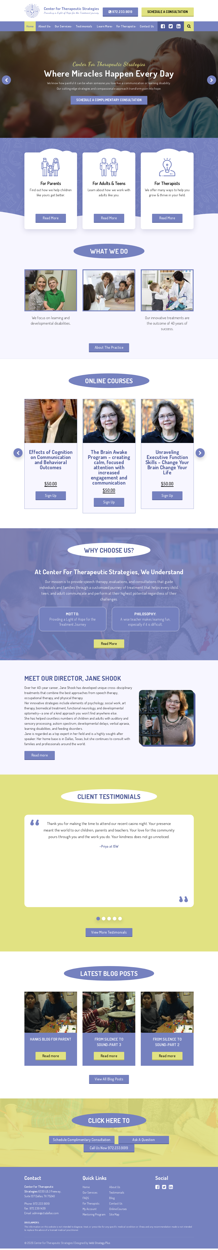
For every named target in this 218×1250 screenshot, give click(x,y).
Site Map (114, 1216)
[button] (98, 919)
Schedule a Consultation (167, 12)
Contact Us (147, 26)
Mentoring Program (94, 1216)
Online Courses (118, 1210)
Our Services (63, 26)
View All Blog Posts (109, 1080)
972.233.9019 (120, 12)
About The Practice (109, 347)
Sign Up (50, 495)
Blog (112, 1199)
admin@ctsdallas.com (45, 1214)
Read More (51, 217)
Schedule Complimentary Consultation (81, 1140)
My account (90, 1210)
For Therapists (125, 26)
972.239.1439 (38, 1210)
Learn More (104, 26)
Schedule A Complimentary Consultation (109, 100)
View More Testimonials (109, 932)
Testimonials (84, 26)
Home (30, 26)
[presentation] (6, 80)
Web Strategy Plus (99, 1244)
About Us (44, 26)
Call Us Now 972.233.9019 (109, 1149)
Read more (40, 755)
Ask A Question (144, 1140)
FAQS (86, 1199)
